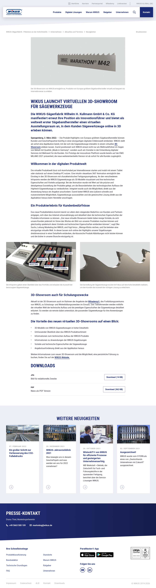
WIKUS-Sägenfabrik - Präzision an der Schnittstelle (26, 32)
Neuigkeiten (91, 32)
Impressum (11, 583)
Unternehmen (56, 32)
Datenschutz (26, 583)
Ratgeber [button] (107, 12)
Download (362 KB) (114, 389)
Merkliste (73, 4)
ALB (37, 583)
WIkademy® (94, 301)
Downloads (59, 583)
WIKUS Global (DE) (144, 4)
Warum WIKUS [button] (92, 12)
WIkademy (110, 4)
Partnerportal (97, 4)
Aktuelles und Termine (74, 32)
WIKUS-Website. (62, 357)
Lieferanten (122, 4)
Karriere (85, 4)
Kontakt (146, 12)
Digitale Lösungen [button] (73, 12)
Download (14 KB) (115, 377)
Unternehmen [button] (122, 12)
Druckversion (141, 32)
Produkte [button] (57, 12)
